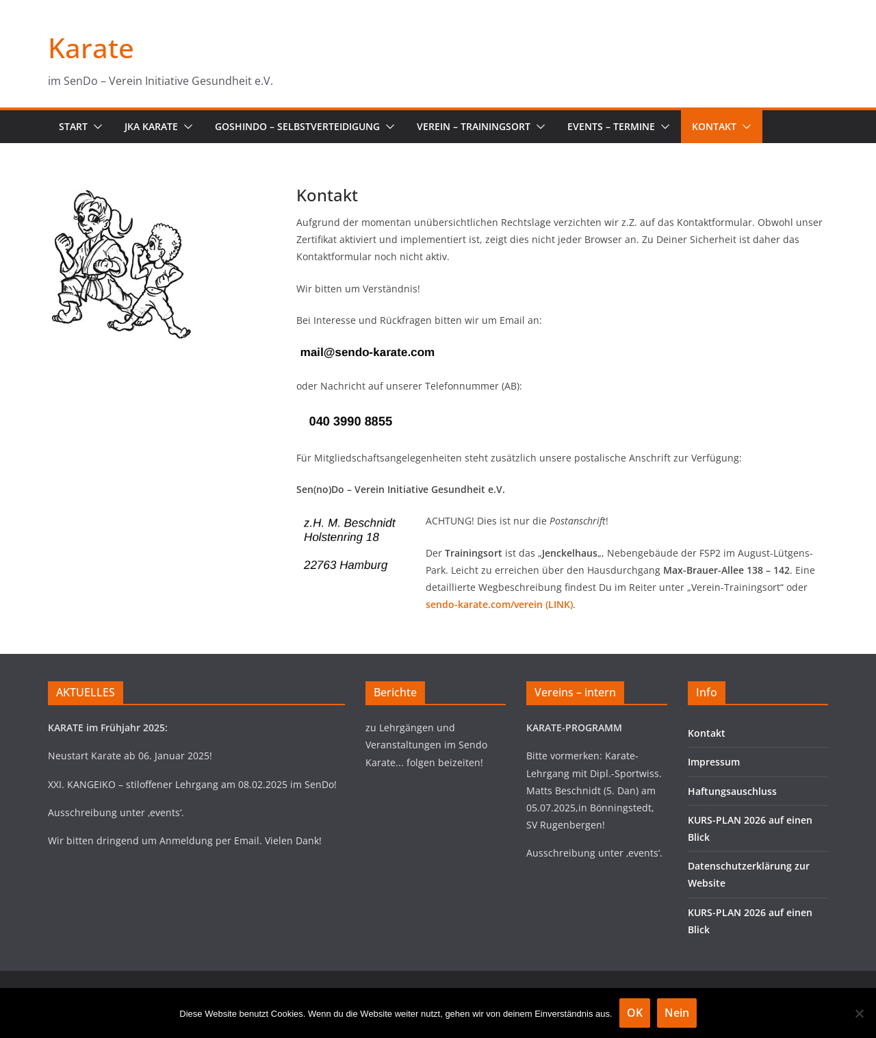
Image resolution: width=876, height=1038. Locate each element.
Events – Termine (611, 126)
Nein (677, 1012)
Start (73, 126)
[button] (95, 126)
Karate (91, 47)
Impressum (714, 761)
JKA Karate (151, 126)
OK (635, 1012)
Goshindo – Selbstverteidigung (297, 126)
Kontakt (714, 126)
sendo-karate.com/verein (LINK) (499, 604)
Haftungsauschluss (732, 791)
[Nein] (859, 1013)
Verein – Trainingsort (473, 126)
